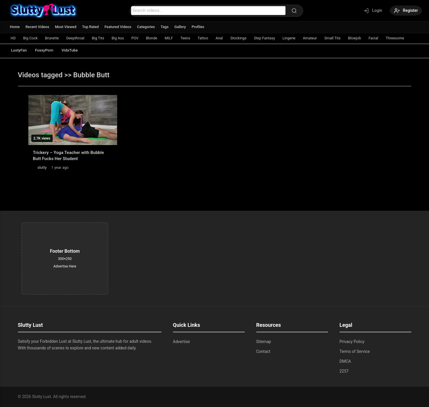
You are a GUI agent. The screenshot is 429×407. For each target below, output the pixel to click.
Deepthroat (78, 38)
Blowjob (371, 38)
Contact (263, 351)
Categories (148, 27)
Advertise (181, 341)
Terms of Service (355, 351)
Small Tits (348, 38)
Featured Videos (120, 27)
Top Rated (91, 27)
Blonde (159, 38)
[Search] (293, 10)
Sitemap (263, 341)
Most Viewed (67, 27)
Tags (167, 27)
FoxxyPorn (46, 50)
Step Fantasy (277, 38)
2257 (344, 371)
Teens (194, 38)
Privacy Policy (352, 341)
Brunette (54, 38)
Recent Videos (38, 27)
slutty (42, 167)
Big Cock (31, 38)
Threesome (413, 38)
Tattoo (212, 38)
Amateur (325, 38)
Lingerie (303, 38)
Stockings (250, 38)
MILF (177, 38)
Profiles (201, 27)
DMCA (345, 361)
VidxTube (74, 50)
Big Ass (123, 38)
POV (141, 38)
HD (13, 38)
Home (15, 27)
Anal (230, 38)
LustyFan (20, 50)
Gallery (183, 27)
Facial (391, 38)
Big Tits (102, 38)
